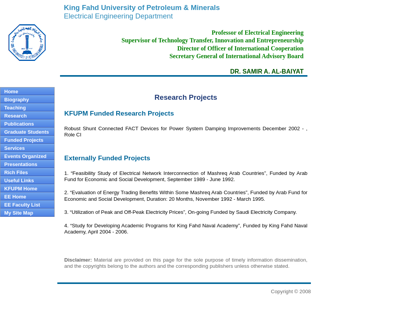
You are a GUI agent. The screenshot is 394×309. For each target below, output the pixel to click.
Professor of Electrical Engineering (258, 32)
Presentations (20, 164)
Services (14, 148)
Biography (16, 99)
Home (11, 91)
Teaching (15, 108)
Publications (19, 124)
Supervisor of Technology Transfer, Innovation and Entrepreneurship (213, 40)
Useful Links (19, 180)
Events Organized (25, 156)
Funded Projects (23, 140)
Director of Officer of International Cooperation (240, 48)
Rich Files (16, 172)
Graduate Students (26, 132)
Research (15, 116)
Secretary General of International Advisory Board (236, 56)
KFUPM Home (20, 188)
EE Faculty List (22, 205)
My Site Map (18, 213)
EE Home (15, 197)
